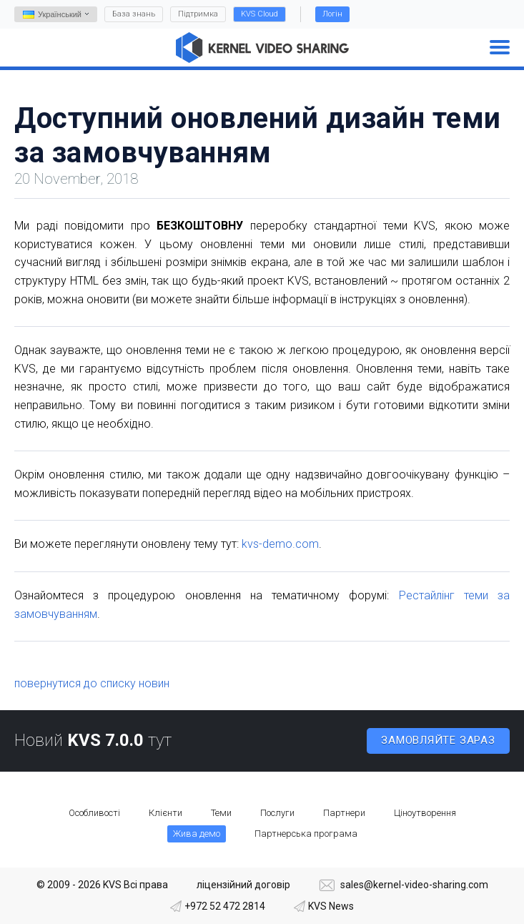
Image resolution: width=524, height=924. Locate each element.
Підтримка (198, 14)
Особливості (94, 812)
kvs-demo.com (280, 544)
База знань (133, 14)
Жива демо (196, 833)
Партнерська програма (305, 833)
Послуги (277, 812)
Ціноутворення (425, 812)
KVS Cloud (259, 14)
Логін (332, 14)
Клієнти (165, 812)
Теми (221, 812)
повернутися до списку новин (91, 683)
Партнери (344, 812)
